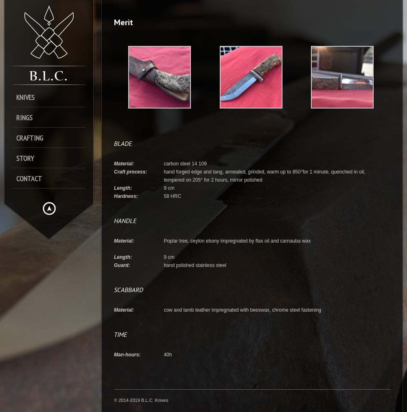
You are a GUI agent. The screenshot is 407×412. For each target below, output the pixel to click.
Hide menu (49, 208)
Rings (24, 117)
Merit (123, 22)
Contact (29, 178)
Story (25, 158)
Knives (25, 97)
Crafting (29, 138)
